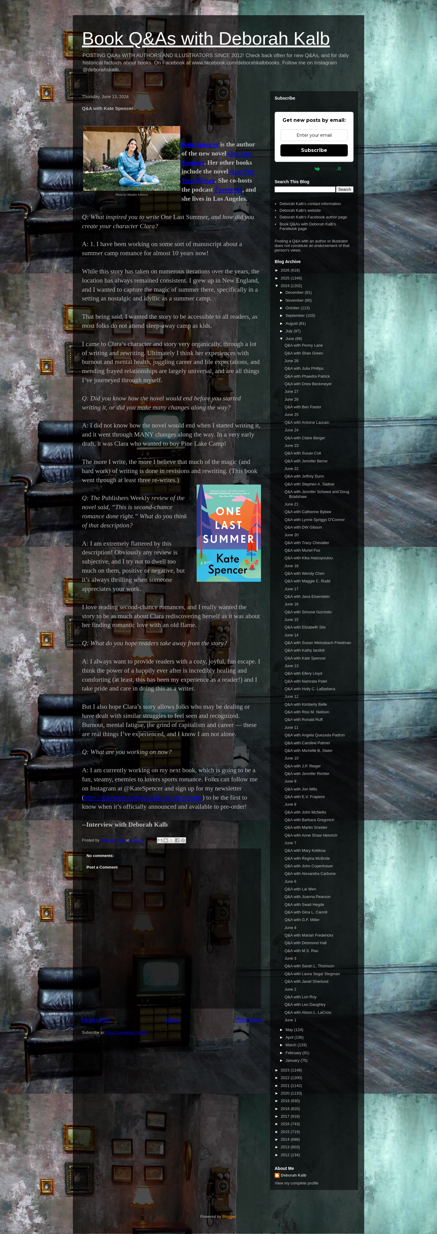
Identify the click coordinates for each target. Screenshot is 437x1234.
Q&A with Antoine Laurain (306, 422)
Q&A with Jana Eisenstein (307, 596)
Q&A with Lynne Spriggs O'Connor (314, 519)
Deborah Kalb (294, 1175)
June (290, 338)
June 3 (290, 958)
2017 (286, 1116)
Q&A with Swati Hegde (304, 904)
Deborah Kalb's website (300, 210)
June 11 (291, 727)
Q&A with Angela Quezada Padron (314, 735)
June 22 (291, 468)
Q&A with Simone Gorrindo (307, 612)
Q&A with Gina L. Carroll (305, 912)
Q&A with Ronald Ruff (303, 719)
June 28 (291, 360)
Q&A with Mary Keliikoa (304, 850)
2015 (286, 1131)
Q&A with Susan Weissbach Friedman (317, 642)
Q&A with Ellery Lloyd (303, 673)
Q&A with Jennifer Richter (306, 773)
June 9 (290, 781)
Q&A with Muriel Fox (302, 550)
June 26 (291, 399)
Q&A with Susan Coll (302, 453)
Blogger (228, 1216)
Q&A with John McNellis (305, 812)
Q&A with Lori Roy (300, 997)
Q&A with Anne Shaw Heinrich (310, 835)
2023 (286, 1070)
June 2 (290, 989)
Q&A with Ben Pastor (302, 407)
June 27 (291, 391)
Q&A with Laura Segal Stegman (312, 974)
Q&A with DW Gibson (303, 527)
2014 (286, 1139)
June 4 (290, 927)
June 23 (291, 445)
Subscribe (314, 150)
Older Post (248, 1020)
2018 (286, 1108)
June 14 (291, 635)
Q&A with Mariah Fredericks (308, 935)
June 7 (290, 843)
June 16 (291, 604)
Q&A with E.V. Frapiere (304, 796)
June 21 (291, 504)
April (290, 1037)
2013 (286, 1147)
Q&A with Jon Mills (300, 789)
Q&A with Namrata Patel (305, 681)
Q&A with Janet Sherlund (306, 981)
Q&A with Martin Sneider (305, 827)
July (290, 331)
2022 (286, 1077)
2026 (286, 270)
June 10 (291, 758)
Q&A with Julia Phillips (304, 368)
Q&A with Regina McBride (307, 858)
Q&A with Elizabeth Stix (305, 627)
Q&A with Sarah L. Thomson (309, 966)
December (295, 292)
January (293, 1060)
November (295, 300)
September (296, 315)
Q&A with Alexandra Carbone (309, 873)
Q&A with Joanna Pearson (307, 896)
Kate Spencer (199, 144)
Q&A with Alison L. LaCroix (307, 1012)
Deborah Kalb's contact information (310, 203)
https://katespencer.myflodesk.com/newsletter (143, 797)
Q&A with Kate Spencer (305, 658)
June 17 (291, 589)
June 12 (291, 696)
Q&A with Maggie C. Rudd (307, 581)
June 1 (290, 1020)
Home (172, 1020)
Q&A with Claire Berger (304, 438)
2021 (286, 1085)
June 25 (291, 414)
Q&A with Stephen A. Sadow (309, 484)
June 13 (291, 665)
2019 (286, 1101)
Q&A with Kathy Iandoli (304, 650)
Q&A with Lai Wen (300, 889)
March (292, 1045)
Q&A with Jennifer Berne (305, 461)
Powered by (314, 168)
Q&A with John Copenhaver (308, 866)
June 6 (290, 881)
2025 (286, 278)
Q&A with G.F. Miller (302, 919)
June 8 (290, 804)
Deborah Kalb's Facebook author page (313, 217)
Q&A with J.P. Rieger (302, 766)
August (292, 323)
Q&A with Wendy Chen (304, 573)
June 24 (291, 430)
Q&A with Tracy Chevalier (306, 542)
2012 (286, 1155)
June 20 (291, 535)
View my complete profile (296, 1183)
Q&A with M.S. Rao (301, 950)
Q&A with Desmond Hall (305, 943)
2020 (286, 1093)
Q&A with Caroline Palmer (307, 743)
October (293, 308)
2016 (286, 1124)
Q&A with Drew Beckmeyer (308, 384)
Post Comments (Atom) (126, 1032)
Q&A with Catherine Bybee (307, 511)
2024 (286, 285)
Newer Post (96, 1020)
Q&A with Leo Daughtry (304, 1004)
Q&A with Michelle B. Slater (308, 750)
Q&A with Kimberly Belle (305, 704)
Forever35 (228, 189)
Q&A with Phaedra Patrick (307, 376)
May (290, 1029)
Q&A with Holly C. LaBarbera (309, 689)
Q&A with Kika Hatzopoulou (308, 558)
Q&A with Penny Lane (303, 345)
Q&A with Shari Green (303, 353)
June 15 (291, 619)
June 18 (291, 566)
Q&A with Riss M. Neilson (306, 712)
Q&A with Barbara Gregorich (309, 820)
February (294, 1053)
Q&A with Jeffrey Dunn (304, 476)
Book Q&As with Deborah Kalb (206, 38)
